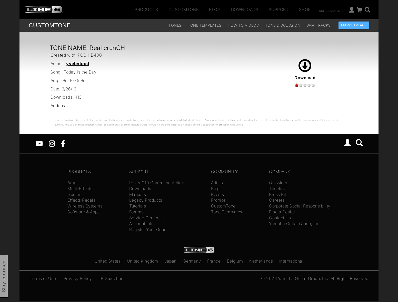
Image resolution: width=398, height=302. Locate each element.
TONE (50, 25)
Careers (277, 200)
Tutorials (137, 206)
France (214, 261)
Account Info (141, 223)
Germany (192, 261)
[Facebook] (63, 143)
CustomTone (183, 9)
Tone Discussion (283, 25)
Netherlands (261, 261)
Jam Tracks (319, 25)
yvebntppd (77, 63)
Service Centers (145, 217)
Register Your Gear (147, 229)
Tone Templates (204, 25)
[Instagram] (52, 143)
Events (217, 194)
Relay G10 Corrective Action (156, 182)
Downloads (244, 9)
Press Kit (277, 194)
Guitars (74, 194)
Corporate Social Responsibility (300, 206)
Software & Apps (83, 211)
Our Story (278, 182)
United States (108, 261)
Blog (215, 9)
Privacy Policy (78, 278)
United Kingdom (142, 261)
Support (279, 9)
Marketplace (354, 25)
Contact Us (280, 217)
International (291, 261)
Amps (72, 182)
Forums (136, 211)
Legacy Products (145, 200)
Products (146, 9)
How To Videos (243, 25)
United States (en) (332, 10)
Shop (305, 9)
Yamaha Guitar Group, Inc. (295, 223)
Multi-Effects (80, 188)
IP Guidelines (112, 278)
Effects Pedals (81, 200)
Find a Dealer (282, 211)
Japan (170, 261)
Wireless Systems (84, 206)
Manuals (137, 194)
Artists (217, 182)
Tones (175, 25)
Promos (218, 200)
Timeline (277, 188)
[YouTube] (39, 143)
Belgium (235, 261)
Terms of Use (43, 278)
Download (304, 69)
